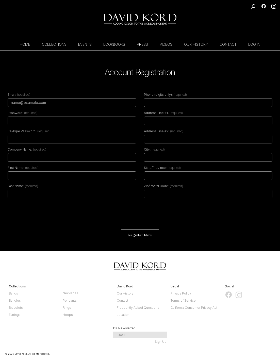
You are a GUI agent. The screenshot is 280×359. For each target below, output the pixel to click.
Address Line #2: (156, 131)
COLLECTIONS (54, 44)
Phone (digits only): (158, 94)
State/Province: (155, 168)
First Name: (16, 168)
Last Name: (16, 186)
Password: (15, 113)
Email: (12, 94)
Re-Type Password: (22, 131)
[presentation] (140, 216)
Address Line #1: (156, 113)
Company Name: (20, 149)
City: (147, 149)
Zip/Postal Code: (156, 186)
